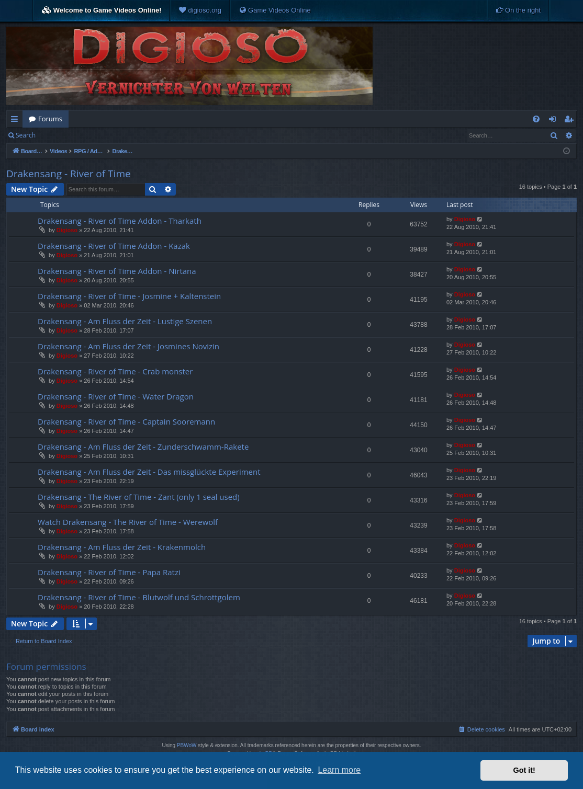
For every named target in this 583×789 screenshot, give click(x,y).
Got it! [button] (524, 770)
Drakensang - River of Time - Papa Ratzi (109, 572)
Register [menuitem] (571, 121)
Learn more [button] (339, 769)
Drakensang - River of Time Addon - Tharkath (119, 220)
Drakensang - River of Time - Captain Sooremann (126, 421)
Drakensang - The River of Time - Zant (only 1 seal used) (139, 496)
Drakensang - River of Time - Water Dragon (116, 396)
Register (93, 135)
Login (58, 135)
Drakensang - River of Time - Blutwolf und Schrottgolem (139, 597)
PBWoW (187, 745)
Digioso (67, 230)
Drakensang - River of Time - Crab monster (115, 371)
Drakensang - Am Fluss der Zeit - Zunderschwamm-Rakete (143, 446)
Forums (50, 118)
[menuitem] (199, 10)
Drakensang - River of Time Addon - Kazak (114, 246)
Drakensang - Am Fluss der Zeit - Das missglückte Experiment (149, 471)
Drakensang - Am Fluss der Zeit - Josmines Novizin (128, 346)
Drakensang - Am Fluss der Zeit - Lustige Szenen (125, 321)
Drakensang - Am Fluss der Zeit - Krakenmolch (122, 547)
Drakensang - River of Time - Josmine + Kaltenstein (129, 296)
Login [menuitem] (554, 121)
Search (26, 135)
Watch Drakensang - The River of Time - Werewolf (128, 522)
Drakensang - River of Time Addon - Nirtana (117, 271)
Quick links (16, 121)
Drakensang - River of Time (68, 173)
